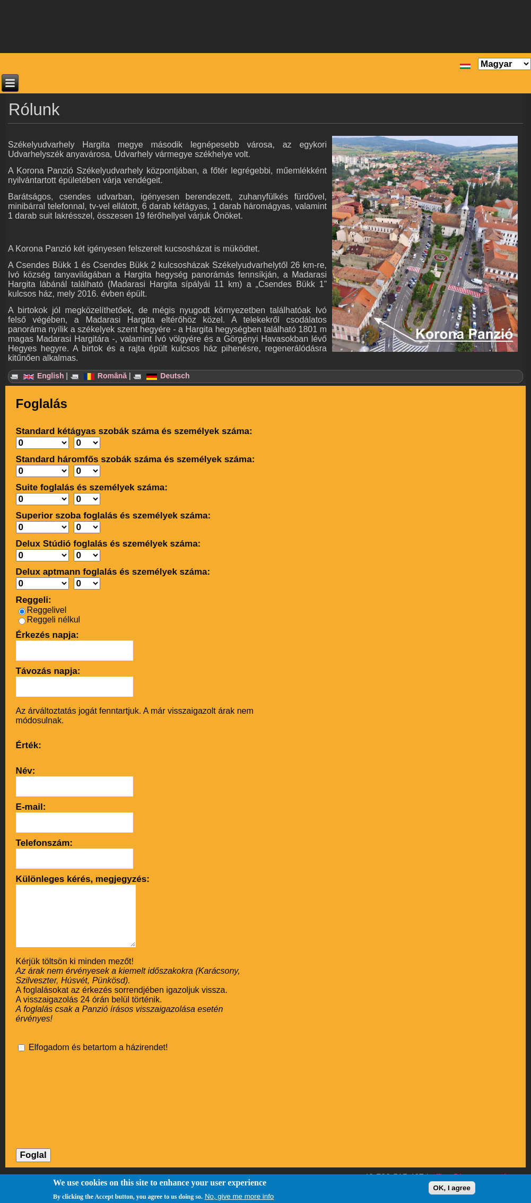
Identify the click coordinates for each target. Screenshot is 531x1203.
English (43, 375)
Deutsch (167, 375)
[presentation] (59, 1091)
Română (105, 375)
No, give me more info (239, 1196)
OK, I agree (452, 1188)
